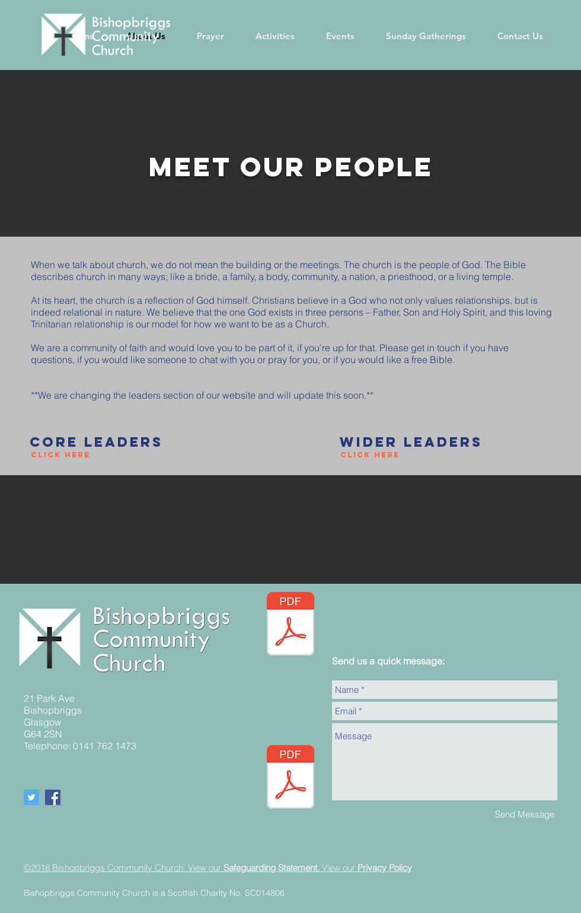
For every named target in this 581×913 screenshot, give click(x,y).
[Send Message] (524, 814)
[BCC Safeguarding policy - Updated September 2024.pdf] (290, 778)
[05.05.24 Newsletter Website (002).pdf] (290, 625)
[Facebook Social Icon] (52, 797)
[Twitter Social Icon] (31, 797)
